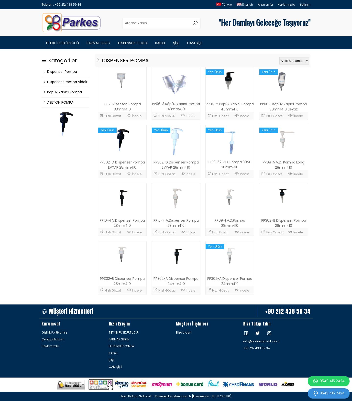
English (245, 4)
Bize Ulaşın (184, 332)
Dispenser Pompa (60, 71)
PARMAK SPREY (98, 43)
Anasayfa (265, 4)
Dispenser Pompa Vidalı (65, 81)
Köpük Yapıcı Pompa (62, 92)
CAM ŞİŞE (194, 43)
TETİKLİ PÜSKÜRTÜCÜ (62, 43)
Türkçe (224, 4)
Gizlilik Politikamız (54, 332)
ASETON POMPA (58, 102)
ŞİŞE (176, 43)
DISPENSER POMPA (133, 43)
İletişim (305, 4)
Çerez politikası (53, 339)
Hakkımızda (286, 4)
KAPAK (160, 43)
